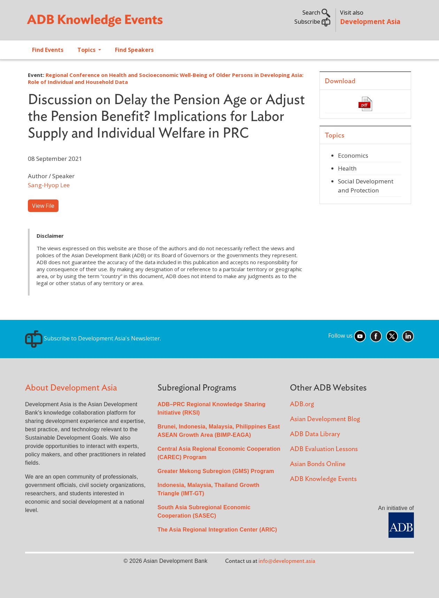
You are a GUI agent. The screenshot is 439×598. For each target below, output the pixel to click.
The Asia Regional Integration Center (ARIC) (217, 530)
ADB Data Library (315, 434)
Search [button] (316, 12)
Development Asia (370, 21)
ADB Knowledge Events (323, 479)
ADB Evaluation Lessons (324, 449)
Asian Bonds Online (318, 464)
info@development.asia (287, 561)
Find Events (47, 50)
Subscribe (312, 21)
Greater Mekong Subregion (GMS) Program (215, 471)
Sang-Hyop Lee (49, 185)
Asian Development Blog (325, 419)
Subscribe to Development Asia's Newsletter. (93, 338)
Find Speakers (134, 50)
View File (43, 206)
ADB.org (302, 404)
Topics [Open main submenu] (87, 50)
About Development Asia (71, 388)
